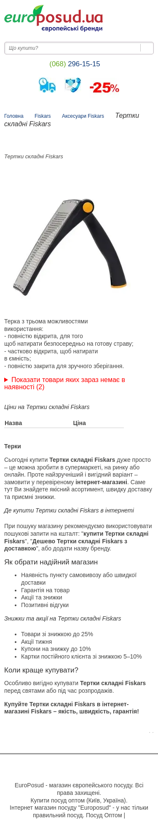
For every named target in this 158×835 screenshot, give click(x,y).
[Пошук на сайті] (147, 47)
